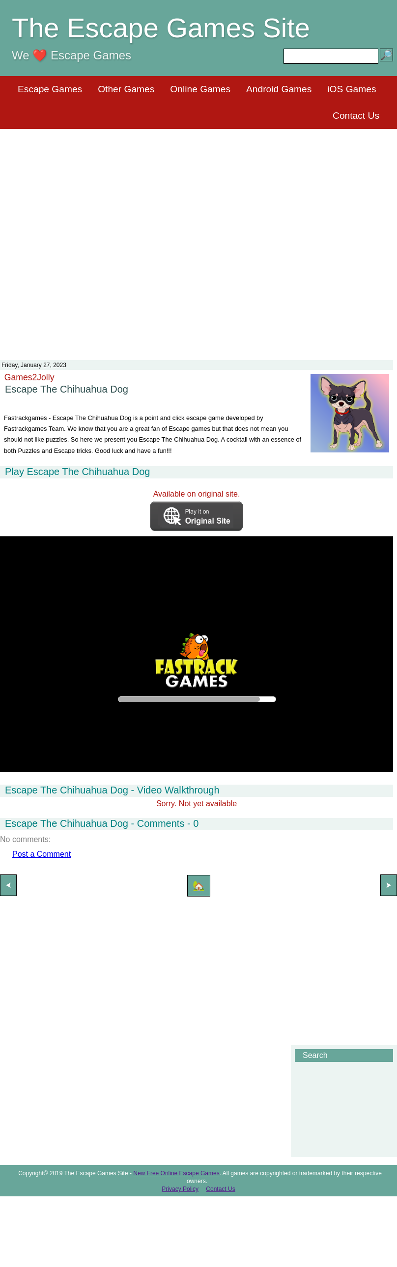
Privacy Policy (180, 1189)
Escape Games (50, 89)
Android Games (279, 89)
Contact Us (356, 115)
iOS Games (351, 89)
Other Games (126, 89)
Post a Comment (41, 854)
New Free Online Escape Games (176, 1173)
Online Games (200, 89)
